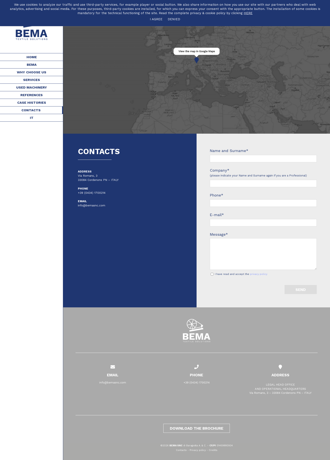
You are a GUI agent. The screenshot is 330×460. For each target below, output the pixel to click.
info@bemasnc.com (91, 205)
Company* (219, 170)
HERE (248, 13)
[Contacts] (196, 67)
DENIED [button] (174, 19)
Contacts (181, 450)
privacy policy (258, 274)
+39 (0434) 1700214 (91, 192)
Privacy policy (198, 450)
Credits (213, 450)
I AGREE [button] (156, 19)
